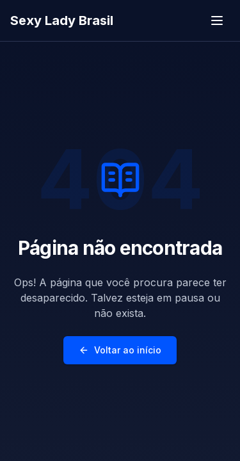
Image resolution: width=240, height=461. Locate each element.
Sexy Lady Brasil (61, 20)
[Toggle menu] (217, 20)
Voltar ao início (120, 349)
